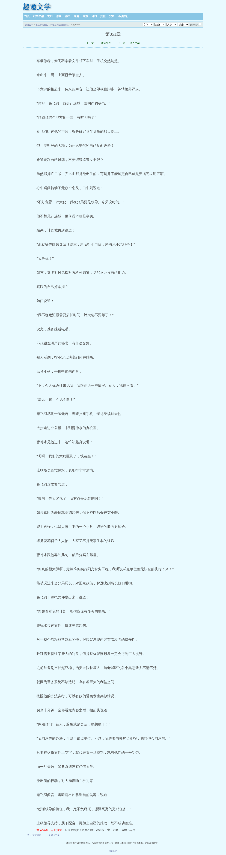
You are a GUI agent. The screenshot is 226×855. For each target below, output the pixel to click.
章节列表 (106, 43)
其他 (103, 16)
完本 (111, 16)
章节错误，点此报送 (49, 830)
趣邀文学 (37, 7)
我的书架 (38, 16)
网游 (85, 16)
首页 (27, 16)
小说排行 (123, 16)
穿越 (76, 16)
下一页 (122, 43)
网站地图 (113, 851)
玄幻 (50, 16)
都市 (67, 16)
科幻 (94, 16)
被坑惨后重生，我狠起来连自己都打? (52, 24)
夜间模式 (194, 24)
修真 (58, 16)
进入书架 (135, 43)
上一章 (90, 43)
